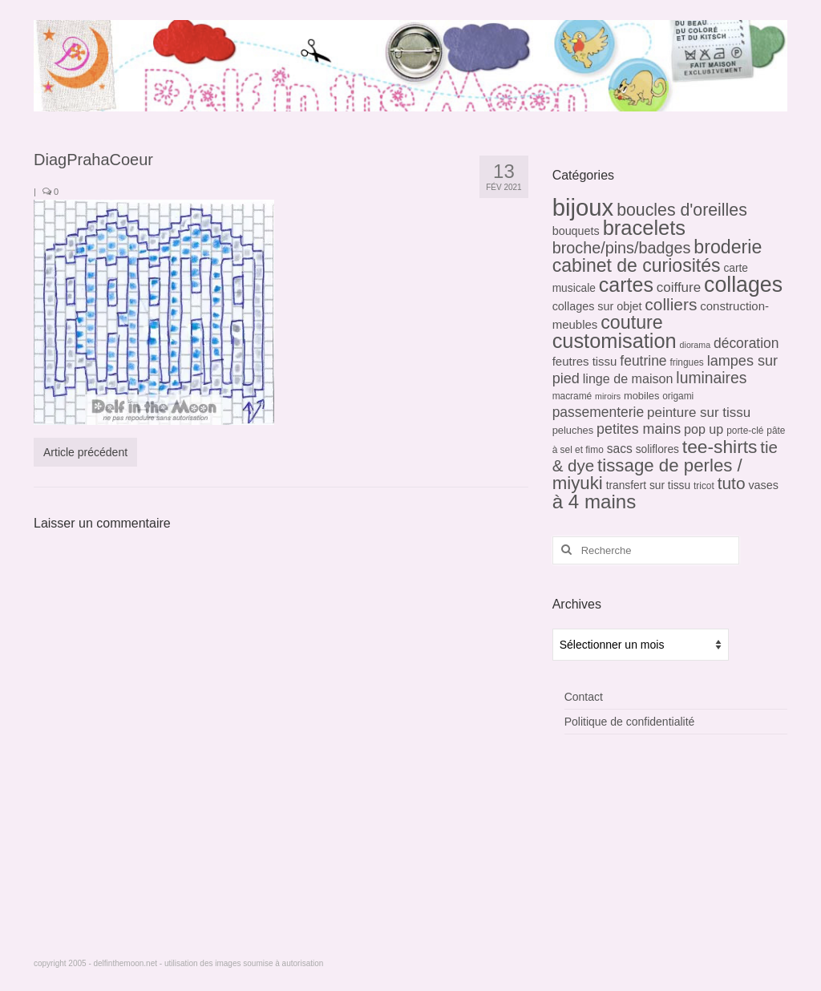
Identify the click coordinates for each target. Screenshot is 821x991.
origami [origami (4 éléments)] (678, 396)
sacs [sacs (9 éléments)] (620, 448)
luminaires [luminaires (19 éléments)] (711, 378)
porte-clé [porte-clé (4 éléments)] (744, 430)
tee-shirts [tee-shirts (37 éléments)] (720, 446)
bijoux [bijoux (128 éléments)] (583, 207)
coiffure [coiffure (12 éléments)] (679, 287)
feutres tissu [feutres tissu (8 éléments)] (584, 361)
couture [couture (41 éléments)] (632, 322)
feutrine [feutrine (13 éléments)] (643, 361)
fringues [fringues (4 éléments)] (686, 362)
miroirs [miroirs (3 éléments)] (608, 396)
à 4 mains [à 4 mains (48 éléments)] (594, 501)
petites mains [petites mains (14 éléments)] (639, 429)
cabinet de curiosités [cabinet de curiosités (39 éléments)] (636, 265)
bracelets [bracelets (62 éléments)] (644, 227)
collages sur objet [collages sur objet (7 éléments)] (597, 306)
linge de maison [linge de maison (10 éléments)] (628, 378)
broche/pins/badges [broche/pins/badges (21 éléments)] (621, 248)
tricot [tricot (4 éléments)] (704, 485)
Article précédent (85, 452)
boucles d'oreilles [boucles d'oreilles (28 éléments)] (682, 210)
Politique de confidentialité (629, 721)
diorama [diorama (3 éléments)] (695, 345)
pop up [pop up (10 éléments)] (703, 429)
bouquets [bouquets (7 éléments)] (576, 230)
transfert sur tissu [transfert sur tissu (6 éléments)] (648, 485)
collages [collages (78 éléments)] (743, 285)
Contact (583, 696)
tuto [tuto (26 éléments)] (732, 483)
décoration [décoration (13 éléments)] (746, 343)
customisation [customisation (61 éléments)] (614, 341)
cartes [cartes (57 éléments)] (626, 284)
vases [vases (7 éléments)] (763, 485)
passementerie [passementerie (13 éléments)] (598, 412)
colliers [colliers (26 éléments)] (671, 304)
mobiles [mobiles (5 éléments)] (641, 396)
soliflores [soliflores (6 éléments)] (657, 449)
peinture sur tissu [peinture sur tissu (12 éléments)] (698, 412)
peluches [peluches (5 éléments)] (573, 430)
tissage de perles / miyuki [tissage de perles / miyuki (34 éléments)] (647, 474)
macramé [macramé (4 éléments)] (572, 396)
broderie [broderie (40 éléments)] (728, 247)
